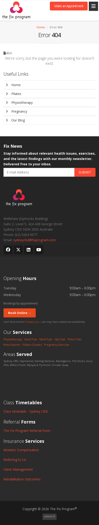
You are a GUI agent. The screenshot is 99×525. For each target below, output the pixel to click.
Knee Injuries (11, 345)
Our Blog (15, 120)
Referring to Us (14, 459)
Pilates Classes (32, 345)
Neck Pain (45, 339)
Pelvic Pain (74, 339)
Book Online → (19, 313)
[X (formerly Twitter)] (18, 249)
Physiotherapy (19, 102)
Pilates (13, 93)
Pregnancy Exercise (56, 345)
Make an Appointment (68, 6)
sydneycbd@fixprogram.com (34, 240)
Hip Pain (59, 339)
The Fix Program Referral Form (26, 430)
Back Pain (31, 339)
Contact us (31, 321)
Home (41, 27)
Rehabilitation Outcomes (22, 479)
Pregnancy (16, 111)
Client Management (18, 469)
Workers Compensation (21, 450)
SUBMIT (85, 172)
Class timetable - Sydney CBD (25, 411)
